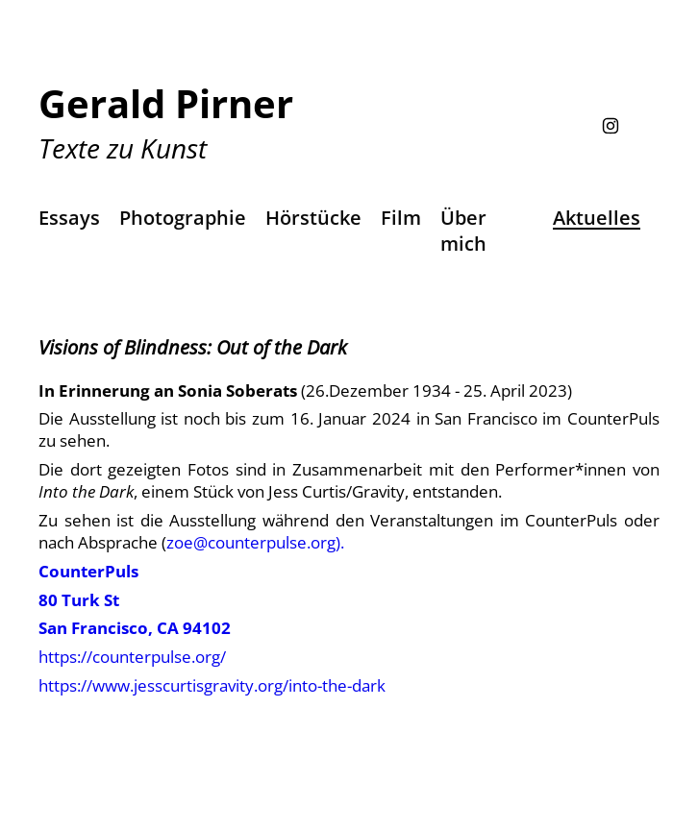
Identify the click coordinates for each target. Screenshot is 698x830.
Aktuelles (596, 218)
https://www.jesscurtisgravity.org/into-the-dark (212, 685)
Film (401, 218)
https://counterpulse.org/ (132, 657)
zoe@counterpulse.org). (255, 542)
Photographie (182, 218)
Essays (69, 218)
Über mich (463, 230)
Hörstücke (313, 218)
